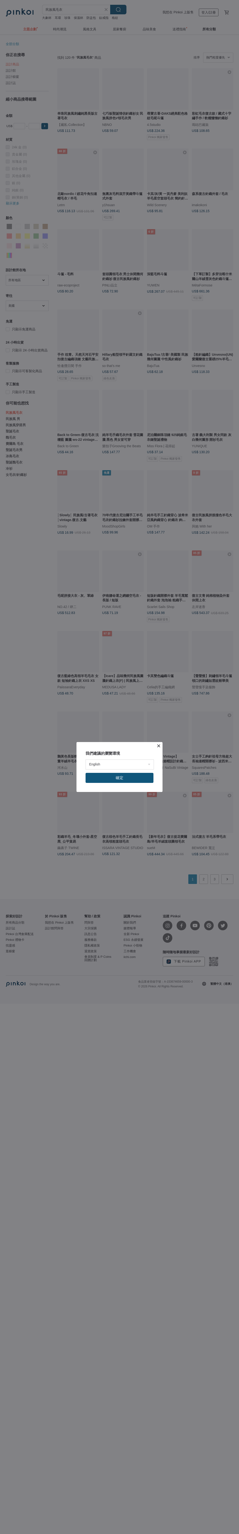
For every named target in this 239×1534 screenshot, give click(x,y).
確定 (119, 778)
